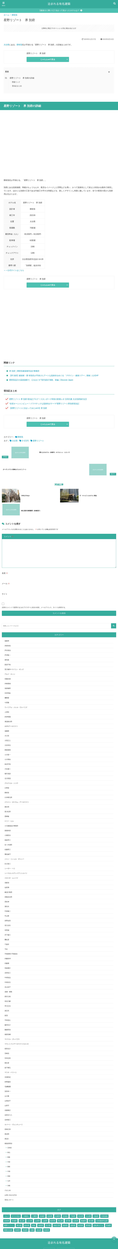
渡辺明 (7, 1127)
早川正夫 (8, 999)
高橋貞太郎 (8, 890)
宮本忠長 (8, 1052)
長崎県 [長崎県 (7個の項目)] (17, 1224)
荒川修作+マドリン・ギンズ (14, 663)
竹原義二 (8, 905)
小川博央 (8, 753)
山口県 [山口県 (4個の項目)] (29, 1214)
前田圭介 (8, 1042)
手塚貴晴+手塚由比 (11, 947)
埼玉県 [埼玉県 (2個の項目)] (80, 1210)
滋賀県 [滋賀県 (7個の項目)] (40, 1219)
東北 (8, 1146)
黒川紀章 (8, 805)
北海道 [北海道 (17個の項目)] (65, 1210)
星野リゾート (38, 441)
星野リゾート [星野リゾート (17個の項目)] (9, 1219)
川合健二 (8, 762)
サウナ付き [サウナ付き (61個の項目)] (16, 1210)
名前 (5, 567)
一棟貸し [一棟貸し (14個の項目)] (26, 1210)
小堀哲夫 (8, 829)
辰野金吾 (8, 914)
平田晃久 (8, 1014)
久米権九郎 (8, 791)
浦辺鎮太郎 (8, 715)
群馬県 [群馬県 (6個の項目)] (88, 1219)
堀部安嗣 (8, 1028)
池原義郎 (8, 682)
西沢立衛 (8, 990)
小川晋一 (8, 748)
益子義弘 (8, 1061)
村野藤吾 (8, 1075)
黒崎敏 (7, 810)
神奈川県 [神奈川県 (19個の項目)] (57, 1219)
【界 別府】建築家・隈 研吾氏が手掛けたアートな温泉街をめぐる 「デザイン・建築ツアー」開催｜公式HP (53, 376)
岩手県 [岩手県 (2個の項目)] (68, 1214)
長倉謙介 (8, 961)
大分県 (6, 45)
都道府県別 (8, 1137)
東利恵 (7, 653)
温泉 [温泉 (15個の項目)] (33, 1219)
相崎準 (7, 634)
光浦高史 (8, 1070)
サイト (4, 587)
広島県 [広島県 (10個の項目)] (75, 1214)
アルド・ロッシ (10, 668)
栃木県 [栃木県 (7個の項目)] (26, 1219)
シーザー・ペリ (10, 862)
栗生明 (7, 800)
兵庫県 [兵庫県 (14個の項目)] (57, 1210)
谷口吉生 (8, 919)
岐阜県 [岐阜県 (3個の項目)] (52, 1214)
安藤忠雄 (8, 672)
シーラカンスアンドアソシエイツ (16, 867)
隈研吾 (14, 15)
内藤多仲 (8, 952)
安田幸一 (8, 1085)
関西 (8, 1160)
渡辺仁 (7, 1132)
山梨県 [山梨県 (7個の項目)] (45, 1214)
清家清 (7, 876)
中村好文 (8, 976)
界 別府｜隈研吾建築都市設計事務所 (24, 371)
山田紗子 (8, 1094)
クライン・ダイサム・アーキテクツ (17, 796)
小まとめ (8, 1184)
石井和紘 (8, 686)
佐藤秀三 (8, 843)
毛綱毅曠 (8, 1080)
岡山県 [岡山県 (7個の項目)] (60, 1214)
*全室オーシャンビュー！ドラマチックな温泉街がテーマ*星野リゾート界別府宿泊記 (44, 404)
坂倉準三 (8, 833)
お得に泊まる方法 (11, 1188)
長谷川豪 (8, 995)
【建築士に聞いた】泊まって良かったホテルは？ (59, 10)
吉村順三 (8, 1113)
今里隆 (7, 696)
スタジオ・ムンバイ (11, 871)
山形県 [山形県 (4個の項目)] (37, 1214)
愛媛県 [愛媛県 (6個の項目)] (83, 1214)
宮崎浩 (7, 1047)
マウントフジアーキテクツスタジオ (17, 1037)
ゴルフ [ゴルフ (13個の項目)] (6, 1210)
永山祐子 (8, 980)
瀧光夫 (7, 900)
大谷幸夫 (8, 739)
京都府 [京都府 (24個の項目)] (42, 1210)
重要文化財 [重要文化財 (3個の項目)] (8, 1224)
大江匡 (7, 729)
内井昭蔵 (8, 710)
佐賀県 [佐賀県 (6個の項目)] (49, 1210)
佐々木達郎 (8, 838)
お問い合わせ (49, 1243)
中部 (8, 1155)
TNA (6, 942)
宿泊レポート (9, 1193)
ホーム (6, 15)
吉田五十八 (8, 1108)
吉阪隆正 (8, 1104)
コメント (9, 530)
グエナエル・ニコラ (11, 777)
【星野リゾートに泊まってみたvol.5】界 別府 (28, 408)
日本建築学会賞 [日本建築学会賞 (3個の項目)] (102, 1214)
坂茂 (6, 1009)
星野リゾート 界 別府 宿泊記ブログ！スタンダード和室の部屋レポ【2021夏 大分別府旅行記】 (48, 399)
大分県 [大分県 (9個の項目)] (88, 1210)
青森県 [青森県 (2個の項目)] (25, 1224)
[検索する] (113, 619)
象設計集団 (8, 886)
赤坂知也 (8, 639)
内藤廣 (7, 957)
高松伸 (7, 895)
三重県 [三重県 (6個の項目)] (34, 1210)
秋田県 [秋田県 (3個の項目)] (80, 1219)
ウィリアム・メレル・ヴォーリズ (16, 701)
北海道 (9, 1141)
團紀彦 (7, 933)
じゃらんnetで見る (47, 59)
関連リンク (16, 82)
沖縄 (8, 1179)
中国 (8, 1165)
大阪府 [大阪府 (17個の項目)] (95, 1210)
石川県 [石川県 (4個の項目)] (48, 1219)
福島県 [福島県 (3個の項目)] (72, 1219)
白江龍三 (8, 857)
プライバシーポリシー (65, 1243)
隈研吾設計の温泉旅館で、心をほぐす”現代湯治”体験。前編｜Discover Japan (41, 380)
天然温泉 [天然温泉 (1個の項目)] (104, 1210)
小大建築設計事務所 (11, 819)
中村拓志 (8, 971)
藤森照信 (8, 1023)
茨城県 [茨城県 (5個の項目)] (108, 1219)
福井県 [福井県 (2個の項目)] (65, 1219)
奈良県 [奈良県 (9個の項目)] (6, 1214)
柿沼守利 (8, 758)
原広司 (7, 1004)
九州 (8, 1174)
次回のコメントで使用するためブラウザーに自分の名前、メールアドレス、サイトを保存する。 (34, 601)
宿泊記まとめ (17, 86)
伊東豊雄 (8, 677)
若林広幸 (8, 1123)
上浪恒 (7, 705)
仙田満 (7, 881)
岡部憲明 (8, 743)
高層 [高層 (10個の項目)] (32, 1224)
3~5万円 (25, 441)
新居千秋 (8, 658)
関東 (8, 1150)
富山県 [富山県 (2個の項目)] (22, 1214)
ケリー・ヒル (9, 814)
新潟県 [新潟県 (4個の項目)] (91, 1214)
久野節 (7, 781)
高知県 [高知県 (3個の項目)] (39, 1224)
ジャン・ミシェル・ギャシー (14, 852)
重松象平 (8, 848)
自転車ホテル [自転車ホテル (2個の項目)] (98, 1219)
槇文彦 (7, 1056)
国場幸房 (8, 824)
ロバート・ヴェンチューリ (14, 1118)
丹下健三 (8, 928)
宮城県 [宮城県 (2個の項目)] (14, 1214)
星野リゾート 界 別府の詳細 (22, 78)
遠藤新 (7, 724)
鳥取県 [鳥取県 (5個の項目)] (46, 1224)
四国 (8, 1169)
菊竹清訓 (8, 767)
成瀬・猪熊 (8, 985)
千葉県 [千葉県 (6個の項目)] (72, 1210)
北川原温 (8, 772)
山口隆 (7, 1089)
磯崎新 (7, 691)
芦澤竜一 (8, 649)
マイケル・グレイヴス (12, 1033)
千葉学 (7, 938)
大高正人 (8, 734)
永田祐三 (8, 966)
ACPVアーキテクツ (11, 720)
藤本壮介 (8, 1018)
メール (6, 577)
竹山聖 (7, 909)
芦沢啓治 (8, 644)
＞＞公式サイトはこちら (14, 270)
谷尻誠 (7, 924)
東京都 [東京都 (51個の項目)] (19, 1219)
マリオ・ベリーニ (11, 1066)
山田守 (7, 1099)
